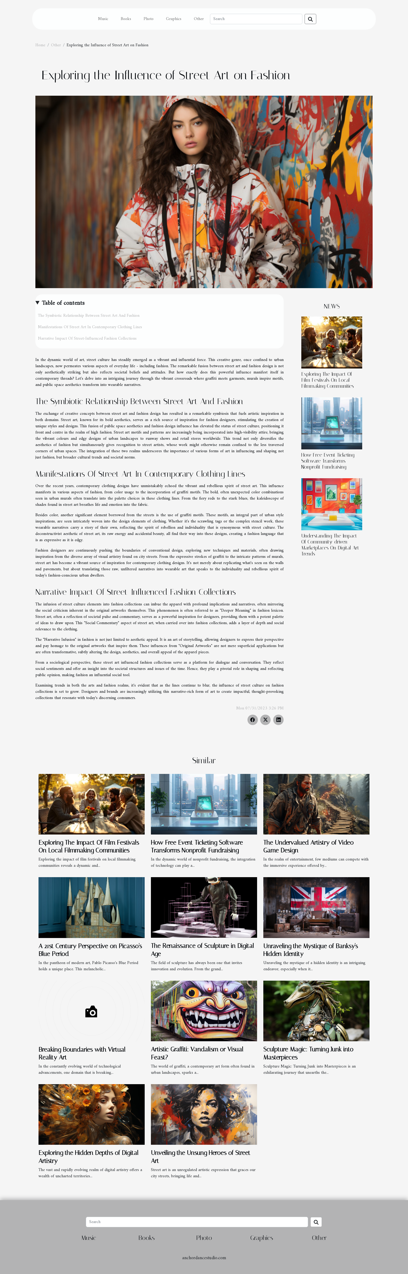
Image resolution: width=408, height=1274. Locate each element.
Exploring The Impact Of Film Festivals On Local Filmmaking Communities (327, 380)
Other (199, 19)
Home (40, 45)
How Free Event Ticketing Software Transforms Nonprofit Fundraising (327, 461)
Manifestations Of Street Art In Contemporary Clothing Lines (90, 327)
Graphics (173, 19)
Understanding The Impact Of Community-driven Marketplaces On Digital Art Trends (330, 545)
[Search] (256, 19)
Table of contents (63, 303)
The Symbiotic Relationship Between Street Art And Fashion (88, 315)
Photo (149, 19)
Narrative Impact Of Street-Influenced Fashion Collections (87, 338)
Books (126, 19)
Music (103, 19)
